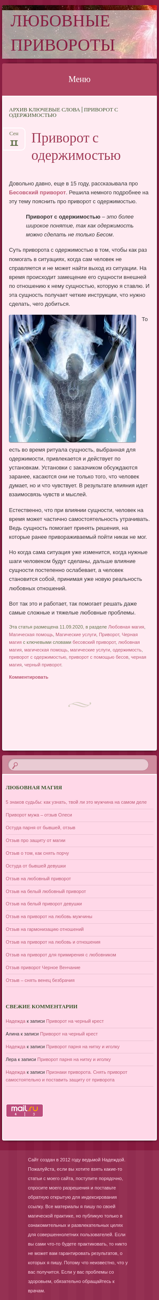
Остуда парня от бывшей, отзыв (40, 827)
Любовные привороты (63, 34)
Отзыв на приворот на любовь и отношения (53, 941)
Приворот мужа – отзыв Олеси (39, 814)
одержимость (127, 649)
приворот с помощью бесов (98, 657)
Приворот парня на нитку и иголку (83, 1046)
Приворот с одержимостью (76, 148)
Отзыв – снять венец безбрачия (40, 980)
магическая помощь (45, 649)
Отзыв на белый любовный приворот (46, 891)
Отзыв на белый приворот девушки (44, 903)
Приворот (109, 634)
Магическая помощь (31, 634)
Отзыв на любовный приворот (38, 878)
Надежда (15, 1021)
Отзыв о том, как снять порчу (37, 853)
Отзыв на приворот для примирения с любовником (61, 954)
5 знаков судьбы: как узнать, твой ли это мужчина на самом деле (76, 802)
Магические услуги (76, 634)
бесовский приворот (94, 642)
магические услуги (90, 649)
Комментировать (28, 677)
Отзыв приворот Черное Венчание (43, 967)
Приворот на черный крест (75, 1021)
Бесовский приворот (37, 192)
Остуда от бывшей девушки (36, 865)
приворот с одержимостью (37, 657)
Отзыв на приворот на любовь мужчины (49, 916)
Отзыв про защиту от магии (36, 840)
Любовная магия (126, 626)
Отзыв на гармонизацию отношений (45, 929)
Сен (14, 136)
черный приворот (42, 664)
